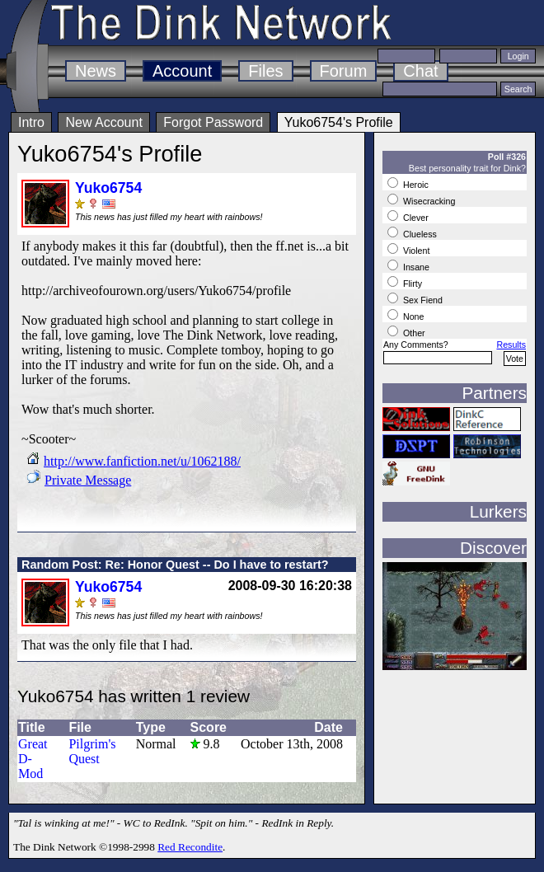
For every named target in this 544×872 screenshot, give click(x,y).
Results (511, 344)
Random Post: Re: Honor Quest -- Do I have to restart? (175, 564)
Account (182, 71)
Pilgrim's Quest (91, 751)
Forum (344, 71)
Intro (31, 122)
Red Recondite (190, 847)
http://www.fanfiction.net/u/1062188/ (142, 461)
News (95, 71)
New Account (103, 122)
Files (265, 71)
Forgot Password (213, 122)
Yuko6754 (108, 188)
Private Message (88, 480)
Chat (420, 71)
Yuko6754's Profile (338, 122)
